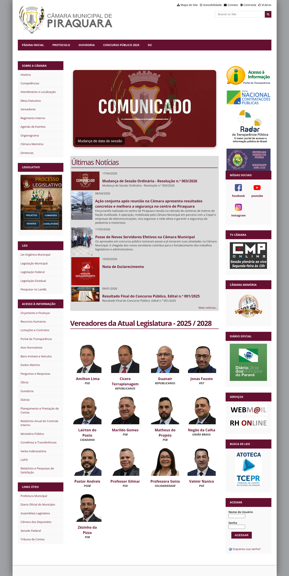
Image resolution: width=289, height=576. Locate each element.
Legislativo (31, 167)
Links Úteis (30, 487)
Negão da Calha (201, 430)
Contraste (249, 5)
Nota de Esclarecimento (123, 266)
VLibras (266, 5)
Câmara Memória (243, 285)
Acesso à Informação (38, 304)
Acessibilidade (212, 5)
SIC (150, 45)
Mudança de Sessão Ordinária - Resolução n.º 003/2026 (149, 181)
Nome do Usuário (240, 512)
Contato (233, 5)
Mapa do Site (189, 5)
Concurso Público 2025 (121, 45)
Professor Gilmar (125, 481)
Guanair (165, 378)
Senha (232, 523)
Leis (25, 245)
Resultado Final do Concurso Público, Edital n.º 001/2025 (151, 296)
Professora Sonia (165, 481)
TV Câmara (238, 235)
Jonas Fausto (201, 378)
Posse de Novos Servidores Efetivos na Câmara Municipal (145, 236)
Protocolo (61, 45)
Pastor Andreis (87, 481)
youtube (257, 196)
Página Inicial (33, 45)
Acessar (236, 502)
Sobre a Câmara (34, 66)
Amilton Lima (87, 378)
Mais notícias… (208, 308)
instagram (238, 215)
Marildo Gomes (125, 430)
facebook (238, 196)
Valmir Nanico (201, 481)
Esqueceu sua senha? (244, 549)
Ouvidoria (87, 45)
